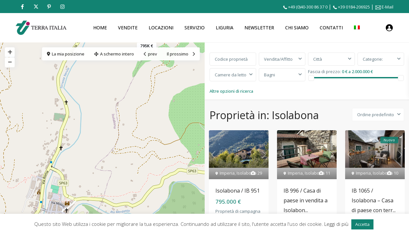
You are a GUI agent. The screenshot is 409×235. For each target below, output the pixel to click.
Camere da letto (230, 75)
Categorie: (373, 59)
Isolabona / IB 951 (237, 190)
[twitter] (35, 6)
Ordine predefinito (375, 115)
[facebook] (22, 6)
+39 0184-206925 (354, 7)
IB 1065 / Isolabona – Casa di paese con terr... (374, 200)
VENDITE (128, 27)
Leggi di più (337, 224)
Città (317, 59)
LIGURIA (224, 27)
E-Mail (387, 7)
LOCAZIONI (161, 27)
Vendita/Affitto (278, 59)
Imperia (227, 173)
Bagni (269, 75)
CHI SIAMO (297, 27)
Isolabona (246, 173)
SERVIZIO (194, 27)
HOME (100, 27)
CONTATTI (331, 27)
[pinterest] (49, 6)
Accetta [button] (362, 224)
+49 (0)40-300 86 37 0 (308, 7)
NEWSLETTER (259, 27)
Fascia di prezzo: (324, 71)
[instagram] (62, 6)
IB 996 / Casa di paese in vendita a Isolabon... (306, 200)
